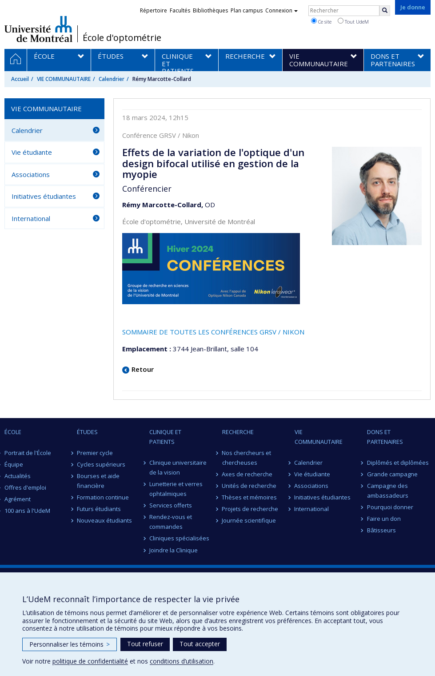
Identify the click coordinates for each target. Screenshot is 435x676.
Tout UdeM (353, 21)
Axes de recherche (247, 474)
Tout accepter (200, 644)
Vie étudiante (32, 152)
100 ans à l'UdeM (27, 511)
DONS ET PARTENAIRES (385, 437)
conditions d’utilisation (181, 661)
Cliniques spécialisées (179, 538)
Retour (143, 369)
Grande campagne (392, 474)
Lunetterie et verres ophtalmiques (176, 489)
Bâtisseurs (381, 530)
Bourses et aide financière (98, 481)
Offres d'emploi (25, 487)
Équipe (13, 464)
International (31, 218)
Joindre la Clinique (173, 550)
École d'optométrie (122, 37)
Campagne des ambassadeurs (387, 490)
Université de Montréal (38, 29)
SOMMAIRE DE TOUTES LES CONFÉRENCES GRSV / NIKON (213, 331)
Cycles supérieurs (101, 464)
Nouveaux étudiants (104, 520)
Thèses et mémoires (249, 497)
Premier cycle (95, 453)
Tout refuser (145, 644)
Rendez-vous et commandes (170, 522)
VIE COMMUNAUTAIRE (64, 79)
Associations (31, 174)
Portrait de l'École (27, 453)
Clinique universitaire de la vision (178, 467)
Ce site (321, 21)
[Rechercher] (384, 10)
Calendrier (111, 79)
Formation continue (103, 497)
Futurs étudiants (99, 509)
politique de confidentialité (90, 661)
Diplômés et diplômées (398, 463)
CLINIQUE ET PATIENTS (165, 437)
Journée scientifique (249, 520)
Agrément (17, 499)
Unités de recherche (249, 486)
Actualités (17, 476)
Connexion (281, 10)
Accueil (20, 79)
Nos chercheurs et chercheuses (246, 458)
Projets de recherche (250, 509)
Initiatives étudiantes (44, 196)
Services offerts (170, 505)
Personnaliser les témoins (69, 644)
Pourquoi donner (390, 507)
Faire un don (384, 519)
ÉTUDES (87, 432)
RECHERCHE (238, 432)
